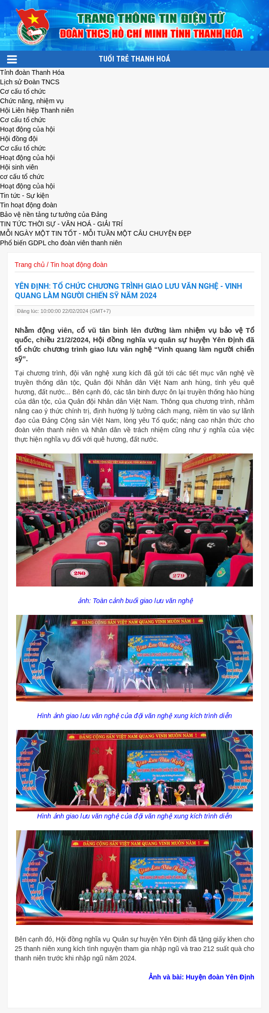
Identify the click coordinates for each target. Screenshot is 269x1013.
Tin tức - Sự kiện (24, 195)
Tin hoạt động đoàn (28, 205)
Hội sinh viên (19, 167)
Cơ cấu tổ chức (22, 91)
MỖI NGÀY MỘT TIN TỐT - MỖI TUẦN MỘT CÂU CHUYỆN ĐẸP (95, 233)
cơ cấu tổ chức (22, 176)
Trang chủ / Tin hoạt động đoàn (61, 264)
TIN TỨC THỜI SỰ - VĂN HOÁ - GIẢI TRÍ (61, 224)
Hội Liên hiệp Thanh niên (37, 110)
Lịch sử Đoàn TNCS (30, 82)
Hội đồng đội (18, 138)
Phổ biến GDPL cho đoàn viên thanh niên (61, 243)
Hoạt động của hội (27, 129)
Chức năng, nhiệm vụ (32, 101)
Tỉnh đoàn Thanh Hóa (32, 72)
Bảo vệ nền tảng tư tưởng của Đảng (53, 214)
